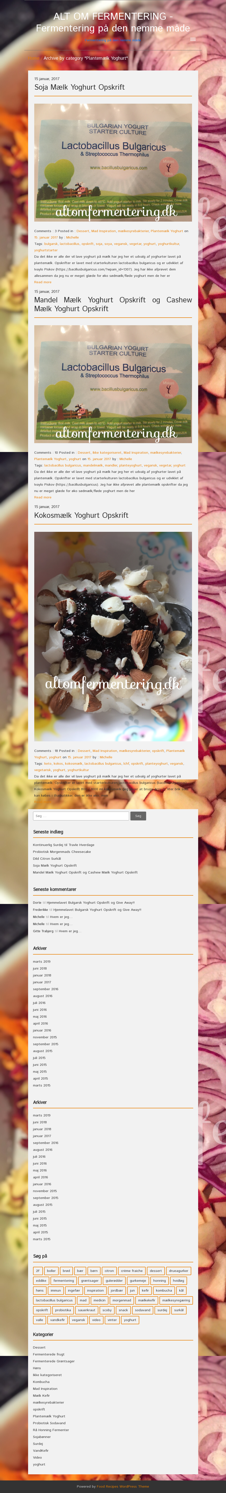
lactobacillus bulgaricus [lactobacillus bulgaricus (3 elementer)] (54, 1300)
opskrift (88, 243)
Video (37, 1457)
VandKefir (41, 1450)
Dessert (83, 231)
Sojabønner (42, 1437)
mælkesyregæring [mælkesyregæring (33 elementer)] (176, 1300)
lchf (126, 763)
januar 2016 (42, 1030)
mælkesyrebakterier (133, 231)
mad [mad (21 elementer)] (83, 1300)
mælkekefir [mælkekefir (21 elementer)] (146, 1300)
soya (108, 243)
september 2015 (45, 1044)
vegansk (120, 243)
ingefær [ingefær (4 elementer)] (74, 1290)
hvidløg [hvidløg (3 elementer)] (178, 1280)
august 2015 (42, 1051)
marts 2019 (42, 961)
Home (33, 58)
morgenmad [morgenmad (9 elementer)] (122, 1300)
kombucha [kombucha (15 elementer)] (164, 1290)
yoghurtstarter (46, 250)
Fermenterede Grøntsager (54, 1361)
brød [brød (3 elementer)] (66, 1270)
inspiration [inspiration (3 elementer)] (95, 1290)
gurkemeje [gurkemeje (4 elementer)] (138, 1280)
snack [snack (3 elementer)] (123, 1310)
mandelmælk (93, 465)
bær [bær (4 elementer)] (80, 1270)
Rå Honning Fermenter (51, 1430)
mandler (111, 465)
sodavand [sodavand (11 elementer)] (142, 1310)
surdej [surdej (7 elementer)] (162, 1310)
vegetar (135, 243)
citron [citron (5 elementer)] (109, 1270)
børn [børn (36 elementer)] (94, 1270)
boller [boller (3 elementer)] (51, 1270)
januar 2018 (42, 975)
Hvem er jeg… (61, 917)
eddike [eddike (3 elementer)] (41, 1280)
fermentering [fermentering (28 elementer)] (63, 1280)
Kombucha (41, 1382)
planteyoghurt (130, 465)
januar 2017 (42, 982)
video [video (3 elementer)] (96, 1320)
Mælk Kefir (41, 1395)
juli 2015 (39, 1058)
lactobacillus (69, 243)
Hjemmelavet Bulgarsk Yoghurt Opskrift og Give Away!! (91, 902)
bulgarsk (51, 243)
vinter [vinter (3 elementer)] (112, 1320)
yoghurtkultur (168, 243)
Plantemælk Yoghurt (167, 231)
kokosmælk (73, 763)
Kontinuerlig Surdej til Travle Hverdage (63, 845)
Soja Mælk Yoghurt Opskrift (79, 87)
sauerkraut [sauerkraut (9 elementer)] (86, 1310)
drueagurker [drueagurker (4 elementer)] (178, 1270)
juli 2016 (39, 1002)
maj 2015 (40, 1071)
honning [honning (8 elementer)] (159, 1280)
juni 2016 (40, 1009)
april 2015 (40, 1078)
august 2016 (42, 996)
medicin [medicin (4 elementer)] (99, 1300)
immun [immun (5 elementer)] (56, 1290)
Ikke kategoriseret (107, 452)
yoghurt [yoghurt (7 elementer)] (130, 1320)
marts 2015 (42, 1085)
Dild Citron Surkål (47, 858)
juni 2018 (40, 968)
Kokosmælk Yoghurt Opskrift (81, 515)
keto (48, 763)
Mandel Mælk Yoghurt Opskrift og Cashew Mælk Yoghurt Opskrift (113, 304)
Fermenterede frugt (49, 1354)
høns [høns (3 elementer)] (40, 1290)
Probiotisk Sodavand (49, 1423)
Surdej (38, 1443)
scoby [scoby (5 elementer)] (107, 1310)
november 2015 (45, 1037)
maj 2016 (40, 1016)
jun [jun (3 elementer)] (132, 1290)
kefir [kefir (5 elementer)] (145, 1290)
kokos (58, 763)
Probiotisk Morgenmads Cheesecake (62, 851)
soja (99, 243)
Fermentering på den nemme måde (113, 27)
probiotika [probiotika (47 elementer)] (63, 1310)
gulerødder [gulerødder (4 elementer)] (114, 1280)
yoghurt (149, 243)
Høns (37, 1368)
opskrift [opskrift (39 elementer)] (42, 1310)
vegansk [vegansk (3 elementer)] (78, 1320)
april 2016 (40, 1023)
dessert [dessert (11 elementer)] (156, 1270)
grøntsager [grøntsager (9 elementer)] (90, 1280)
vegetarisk (42, 770)
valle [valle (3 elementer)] (39, 1320)
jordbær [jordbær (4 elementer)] (117, 1290)
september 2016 (45, 989)
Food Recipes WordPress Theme (123, 1486)
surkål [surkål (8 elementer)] (179, 1310)
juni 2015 (40, 1064)
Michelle (72, 237)
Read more (43, 282)
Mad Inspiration (103, 231)
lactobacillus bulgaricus (62, 465)
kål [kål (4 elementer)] (181, 1290)
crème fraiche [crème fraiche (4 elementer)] (132, 1270)
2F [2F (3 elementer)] (38, 1270)
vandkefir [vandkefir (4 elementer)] (57, 1320)
